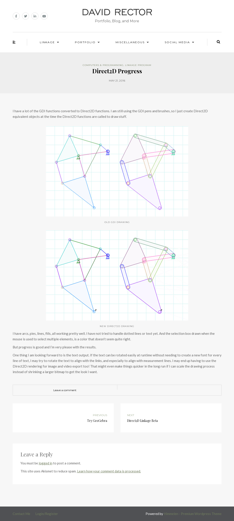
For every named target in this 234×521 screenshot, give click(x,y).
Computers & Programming (103, 65)
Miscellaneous (130, 42)
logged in (45, 463)
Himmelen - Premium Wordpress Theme (193, 514)
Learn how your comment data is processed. (109, 471)
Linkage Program (138, 65)
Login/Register (46, 514)
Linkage (47, 42)
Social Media (177, 42)
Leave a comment (64, 390)
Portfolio (85, 42)
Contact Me (21, 514)
